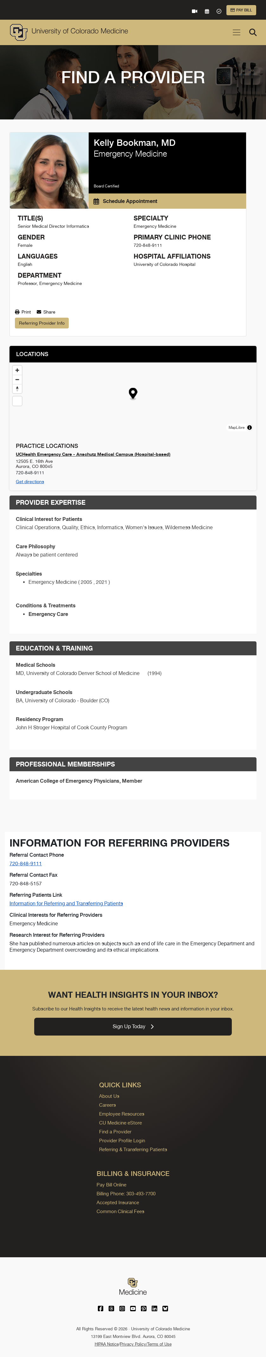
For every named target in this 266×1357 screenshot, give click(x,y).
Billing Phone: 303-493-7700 (126, 1193)
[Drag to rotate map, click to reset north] (17, 388)
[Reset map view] (17, 401)
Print (23, 311)
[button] (133, 394)
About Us (109, 1096)
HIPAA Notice (107, 1344)
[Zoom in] (17, 370)
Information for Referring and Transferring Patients (66, 904)
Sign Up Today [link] (133, 1026)
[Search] (253, 32)
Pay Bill (241, 10)
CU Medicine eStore (120, 1122)
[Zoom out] (17, 379)
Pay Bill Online (111, 1184)
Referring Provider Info (42, 323)
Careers (107, 1105)
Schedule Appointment (125, 201)
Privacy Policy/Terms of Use (146, 1344)
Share (46, 311)
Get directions (30, 481)
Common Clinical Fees (120, 1211)
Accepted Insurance (118, 1202)
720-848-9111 (26, 864)
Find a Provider (115, 1131)
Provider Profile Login (122, 1140)
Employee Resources (121, 1114)
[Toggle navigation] (236, 32)
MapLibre (236, 427)
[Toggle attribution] (249, 427)
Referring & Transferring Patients (133, 1149)
